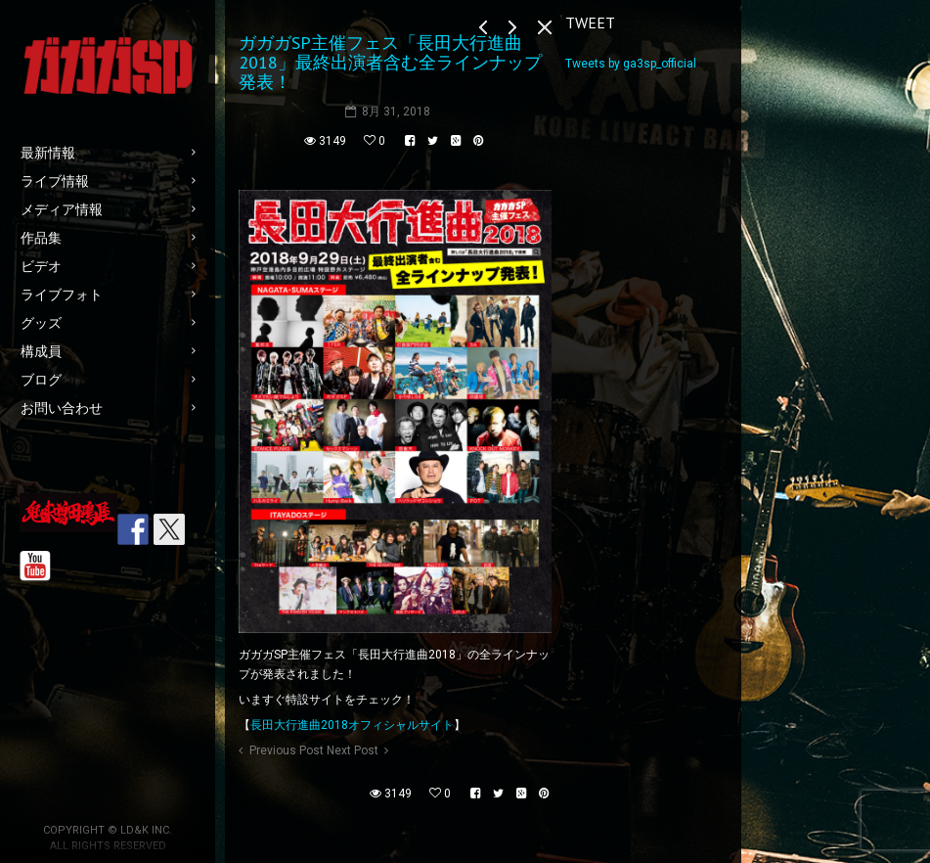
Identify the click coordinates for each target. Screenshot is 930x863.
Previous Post (286, 750)
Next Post (352, 750)
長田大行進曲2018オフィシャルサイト (352, 725)
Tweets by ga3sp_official (630, 63)
